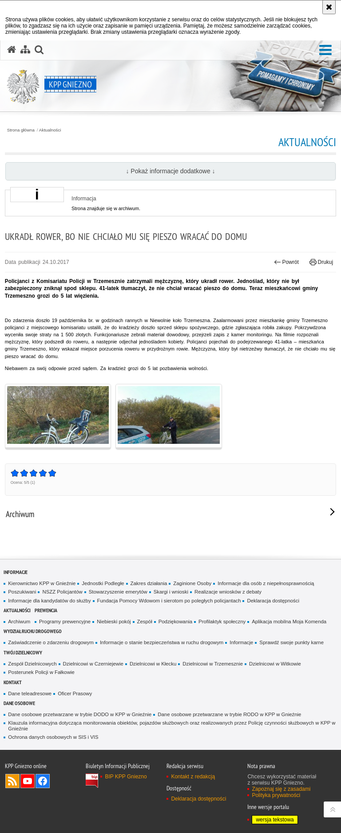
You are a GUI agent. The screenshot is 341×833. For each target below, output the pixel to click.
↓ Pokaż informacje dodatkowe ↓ (170, 171)
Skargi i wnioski (171, 591)
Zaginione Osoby (192, 583)
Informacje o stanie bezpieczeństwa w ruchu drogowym (161, 642)
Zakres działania (149, 583)
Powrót (286, 262)
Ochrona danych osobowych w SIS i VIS (53, 737)
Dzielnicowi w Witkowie (275, 663)
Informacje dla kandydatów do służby (49, 600)
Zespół (144, 621)
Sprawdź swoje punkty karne (291, 642)
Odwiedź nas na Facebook (43, 781)
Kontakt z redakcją (193, 776)
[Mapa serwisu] (25, 50)
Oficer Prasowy (75, 693)
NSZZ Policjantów (62, 591)
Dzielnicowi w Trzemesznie (212, 663)
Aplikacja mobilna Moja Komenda (289, 621)
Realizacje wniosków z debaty (228, 591)
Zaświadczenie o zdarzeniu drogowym (51, 642)
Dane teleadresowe (30, 693)
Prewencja (46, 610)
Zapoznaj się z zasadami (281, 789)
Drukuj (321, 262)
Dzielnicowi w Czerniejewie (93, 663)
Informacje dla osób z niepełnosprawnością (266, 583)
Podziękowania (175, 621)
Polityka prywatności (276, 795)
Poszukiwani (22, 591)
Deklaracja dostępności (273, 600)
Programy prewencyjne (65, 621)
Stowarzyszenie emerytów (118, 591)
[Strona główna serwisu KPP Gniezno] (11, 50)
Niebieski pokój (114, 621)
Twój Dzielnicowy (23, 652)
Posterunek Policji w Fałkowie (41, 672)
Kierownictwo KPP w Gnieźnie (41, 583)
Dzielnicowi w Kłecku (153, 663)
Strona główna (21, 130)
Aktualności (50, 130)
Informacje (16, 572)
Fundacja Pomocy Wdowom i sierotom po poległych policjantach (169, 600)
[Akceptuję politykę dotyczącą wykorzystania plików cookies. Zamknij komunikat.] (329, 7)
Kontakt (13, 682)
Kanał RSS (12, 781)
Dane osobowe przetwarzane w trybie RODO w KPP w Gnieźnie (229, 714)
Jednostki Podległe (103, 583)
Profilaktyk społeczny (222, 621)
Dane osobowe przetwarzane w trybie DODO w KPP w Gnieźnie (79, 714)
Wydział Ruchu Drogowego (33, 631)
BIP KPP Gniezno (126, 776)
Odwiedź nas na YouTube (27, 781)
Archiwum (19, 621)
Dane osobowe (19, 703)
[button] (325, 50)
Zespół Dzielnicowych (32, 663)
